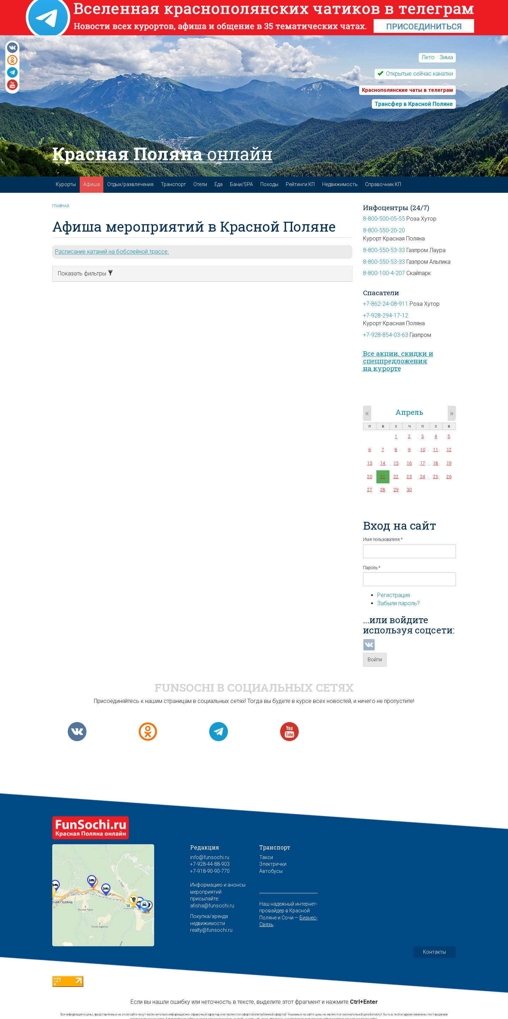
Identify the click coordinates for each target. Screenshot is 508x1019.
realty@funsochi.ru (211, 930)
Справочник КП (383, 184)
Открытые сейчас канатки (419, 73)
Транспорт (173, 184)
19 (449, 463)
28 (382, 489)
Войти (375, 659)
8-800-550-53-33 (384, 250)
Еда (218, 184)
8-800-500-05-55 (384, 218)
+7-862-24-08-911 (385, 303)
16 (409, 463)
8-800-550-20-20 (384, 230)
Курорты (66, 184)
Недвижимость (340, 184)
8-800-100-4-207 (384, 273)
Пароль (371, 567)
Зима (446, 57)
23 (409, 476)
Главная (60, 206)
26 (449, 476)
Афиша (91, 184)
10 (422, 449)
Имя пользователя (383, 539)
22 (396, 476)
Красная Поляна (162, 153)
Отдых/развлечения (130, 184)
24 (422, 476)
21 (382, 476)
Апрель (409, 412)
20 (369, 476)
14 (382, 463)
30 (409, 489)
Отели (200, 184)
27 (369, 489)
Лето (428, 57)
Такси (266, 857)
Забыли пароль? (398, 603)
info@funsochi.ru (209, 857)
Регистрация (393, 595)
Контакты (434, 952)
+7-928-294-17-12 (385, 315)
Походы (269, 184)
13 (369, 463)
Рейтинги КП (300, 184)
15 (396, 463)
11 (435, 449)
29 (396, 489)
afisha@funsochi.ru (212, 905)
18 (435, 463)
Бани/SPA (241, 184)
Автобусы (271, 871)
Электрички (272, 864)
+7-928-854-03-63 (385, 335)
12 (449, 449)
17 (422, 463)
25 (435, 476)
